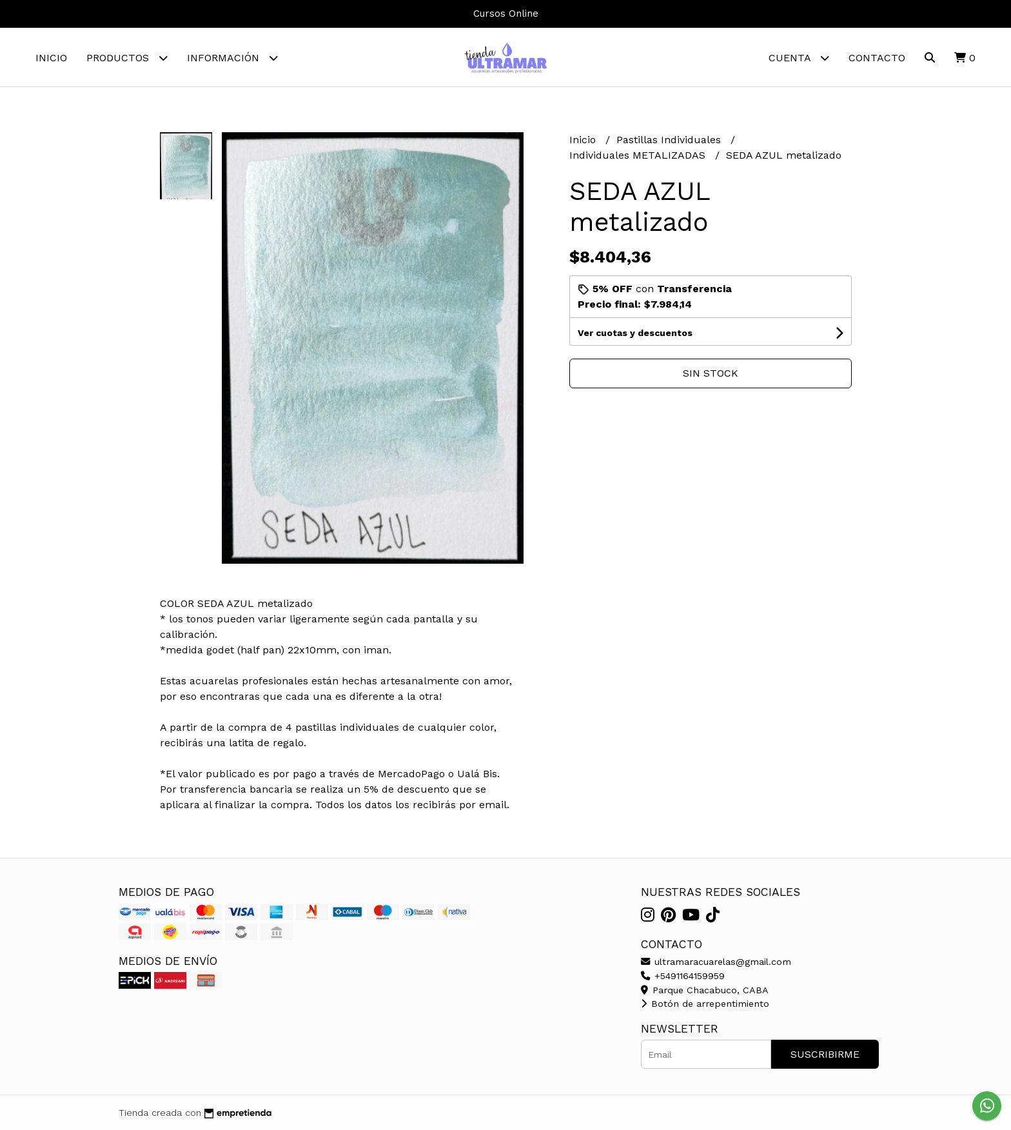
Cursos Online (505, 13)
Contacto (877, 58)
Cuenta (799, 57)
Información (232, 57)
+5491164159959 (683, 976)
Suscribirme (824, 1054)
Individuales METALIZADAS (639, 155)
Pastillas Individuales (670, 140)
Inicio (51, 58)
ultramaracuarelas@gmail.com (716, 962)
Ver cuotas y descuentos (635, 333)
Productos (127, 57)
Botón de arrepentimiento (705, 1003)
